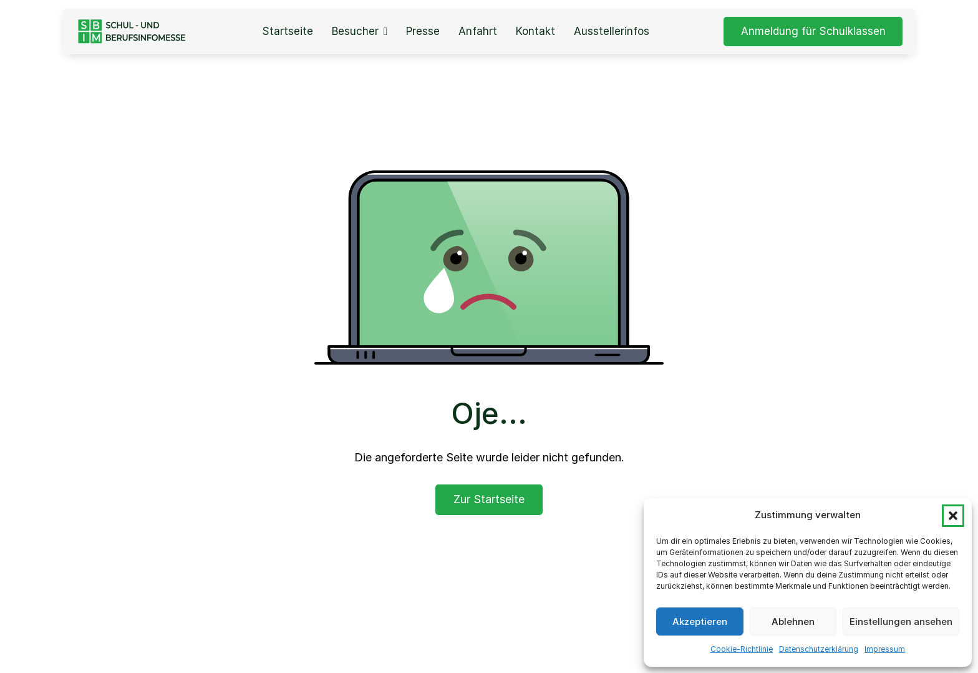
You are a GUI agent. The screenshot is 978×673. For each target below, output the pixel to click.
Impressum (884, 649)
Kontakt (535, 31)
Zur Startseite (489, 499)
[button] (953, 515)
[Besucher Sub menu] (385, 31)
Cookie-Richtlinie (741, 649)
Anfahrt (477, 31)
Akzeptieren (699, 621)
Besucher (355, 31)
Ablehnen (793, 621)
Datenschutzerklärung (818, 649)
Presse (423, 31)
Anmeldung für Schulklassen (813, 31)
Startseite (287, 31)
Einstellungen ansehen (901, 621)
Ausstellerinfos (611, 31)
